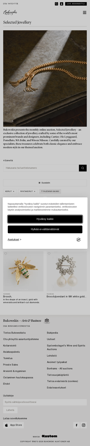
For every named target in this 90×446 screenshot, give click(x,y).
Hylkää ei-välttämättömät (45, 229)
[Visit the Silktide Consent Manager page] (78, 240)
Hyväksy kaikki (45, 219)
